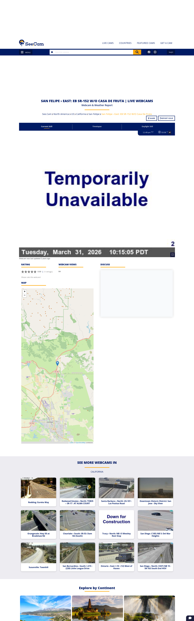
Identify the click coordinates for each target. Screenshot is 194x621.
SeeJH (171, 52)
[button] (167, 133)
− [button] (24, 291)
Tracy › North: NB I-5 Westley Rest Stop (116, 531)
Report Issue (166, 118)
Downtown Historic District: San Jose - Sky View (153, 498)
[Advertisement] (97, 18)
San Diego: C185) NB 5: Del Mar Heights (154, 531)
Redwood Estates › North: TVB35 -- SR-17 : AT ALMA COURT (78, 498)
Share (151, 118)
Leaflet (71, 438)
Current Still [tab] (48, 126)
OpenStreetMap (80, 438)
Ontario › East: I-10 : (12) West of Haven (115, 563)
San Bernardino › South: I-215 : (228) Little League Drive (78, 563)
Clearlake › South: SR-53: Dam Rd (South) (78, 531)
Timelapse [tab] (97, 126)
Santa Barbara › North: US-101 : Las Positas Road (116, 498)
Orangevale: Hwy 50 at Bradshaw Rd (40, 531)
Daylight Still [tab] (145, 126)
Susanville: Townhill (40, 563)
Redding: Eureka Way (40, 498)
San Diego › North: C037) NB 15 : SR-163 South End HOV (154, 563)
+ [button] (24, 287)
